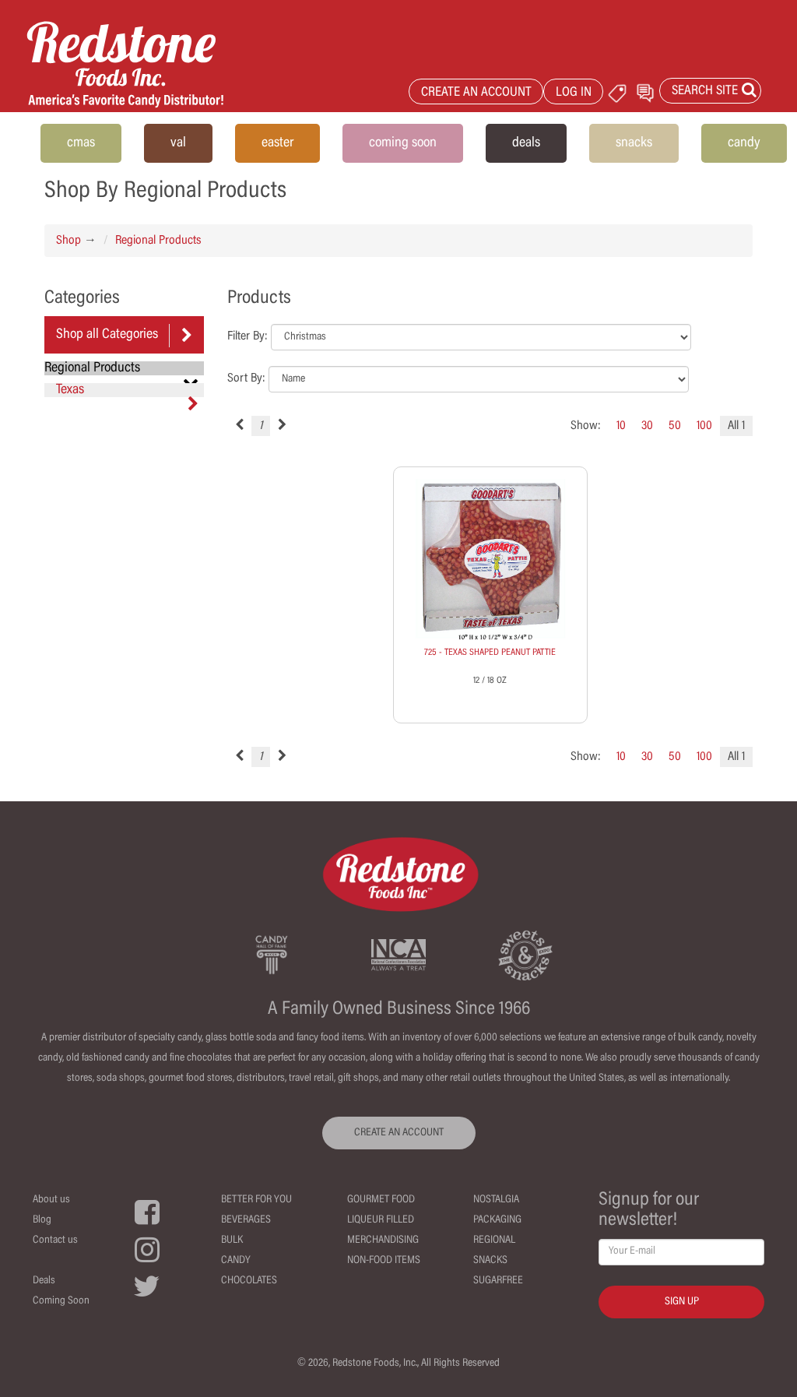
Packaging (497, 1220)
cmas (81, 143)
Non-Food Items (383, 1260)
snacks (634, 143)
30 (647, 426)
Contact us (55, 1240)
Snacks (490, 1260)
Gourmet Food (381, 1200)
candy (744, 143)
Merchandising (383, 1240)
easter (277, 143)
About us (51, 1200)
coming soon (403, 143)
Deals (44, 1281)
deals (526, 143)
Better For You (256, 1200)
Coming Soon (61, 1301)
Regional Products (158, 240)
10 (621, 426)
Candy (236, 1260)
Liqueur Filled (380, 1220)
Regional (494, 1240)
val (178, 143)
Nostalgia (496, 1200)
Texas (127, 390)
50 (675, 426)
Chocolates (249, 1281)
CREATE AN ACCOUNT (476, 93)
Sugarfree (498, 1281)
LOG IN (574, 93)
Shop (68, 240)
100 (704, 426)
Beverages (246, 1220)
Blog (42, 1220)
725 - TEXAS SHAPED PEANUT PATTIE (490, 652)
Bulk (232, 1240)
